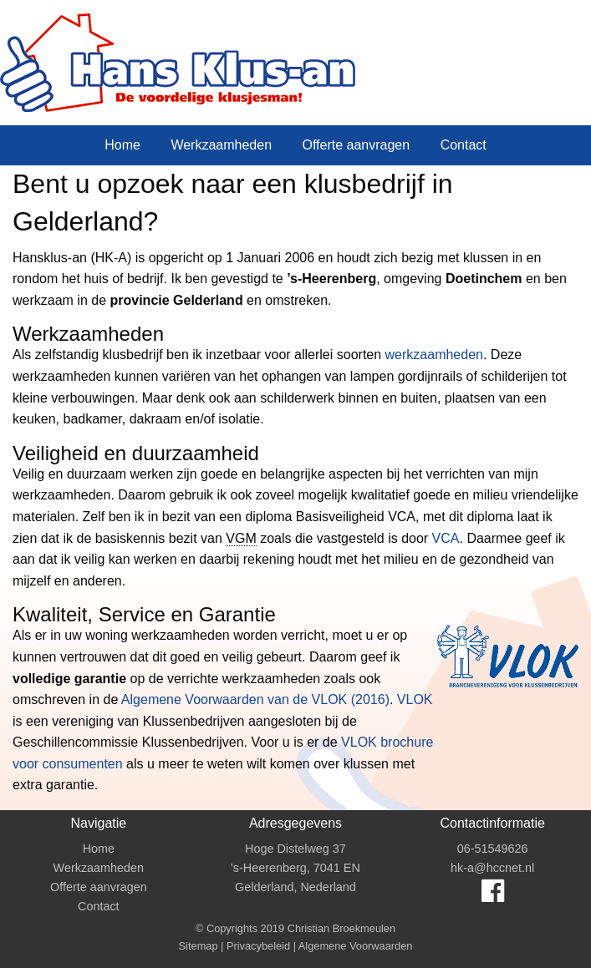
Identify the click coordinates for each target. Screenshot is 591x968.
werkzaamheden (434, 354)
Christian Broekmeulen (341, 928)
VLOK (415, 699)
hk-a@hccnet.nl (492, 867)
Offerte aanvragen (356, 145)
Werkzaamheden (221, 145)
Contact (464, 145)
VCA (446, 538)
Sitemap (198, 946)
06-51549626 (492, 848)
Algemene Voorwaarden (355, 946)
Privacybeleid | (262, 946)
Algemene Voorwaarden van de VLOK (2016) (255, 699)
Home (122, 145)
